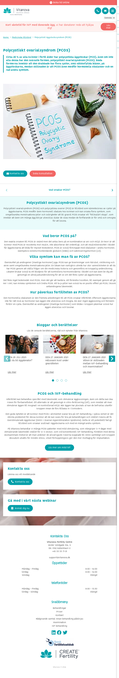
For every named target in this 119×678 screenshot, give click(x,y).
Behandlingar (59, 608)
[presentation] (6, 190)
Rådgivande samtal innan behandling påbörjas (59, 619)
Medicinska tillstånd (21, 37)
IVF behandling (59, 626)
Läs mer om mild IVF (59, 447)
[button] (53, 380)
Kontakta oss (15, 173)
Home (6, 37)
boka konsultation (42, 173)
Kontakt (60, 615)
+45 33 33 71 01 (59, 551)
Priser (59, 612)
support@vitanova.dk (59, 558)
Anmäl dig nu (20, 508)
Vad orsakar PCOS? (59, 190)
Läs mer (108, 26)
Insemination (59, 622)
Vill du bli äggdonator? (20, 360)
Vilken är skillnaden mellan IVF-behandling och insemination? (95, 363)
